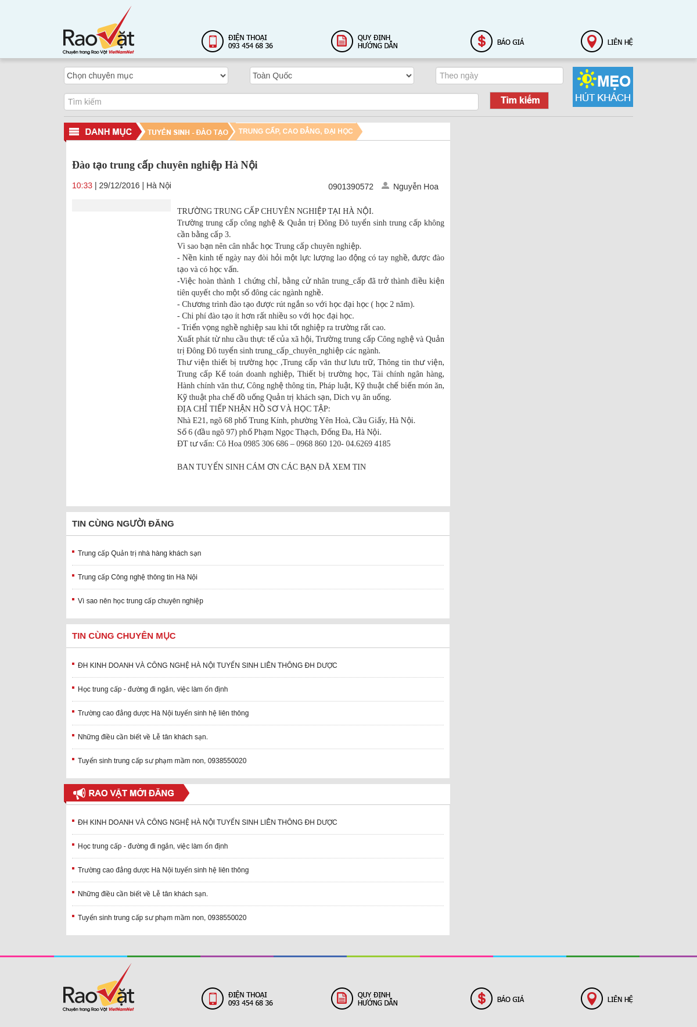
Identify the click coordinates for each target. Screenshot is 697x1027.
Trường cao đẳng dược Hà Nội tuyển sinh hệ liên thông (163, 713)
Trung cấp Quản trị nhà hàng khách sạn (139, 553)
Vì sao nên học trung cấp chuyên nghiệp (140, 601)
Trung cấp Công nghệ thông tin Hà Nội (137, 577)
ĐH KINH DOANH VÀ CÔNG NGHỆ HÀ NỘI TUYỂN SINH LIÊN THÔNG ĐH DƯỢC (207, 665)
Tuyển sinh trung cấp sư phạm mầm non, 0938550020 (162, 761)
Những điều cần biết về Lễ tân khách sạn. (143, 737)
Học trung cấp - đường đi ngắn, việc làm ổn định (153, 689)
